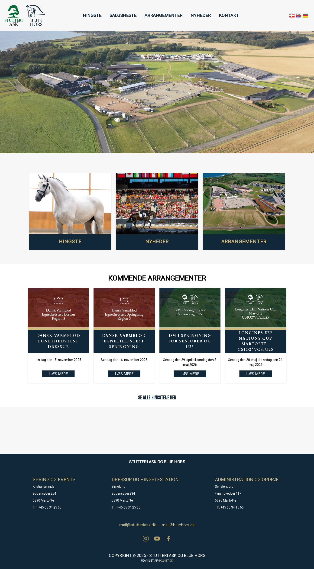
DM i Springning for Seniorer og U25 (189, 341)
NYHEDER (201, 15)
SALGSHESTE (123, 15)
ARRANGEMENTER (163, 15)
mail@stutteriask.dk (137, 524)
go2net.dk (165, 560)
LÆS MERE (124, 374)
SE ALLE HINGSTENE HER (157, 397)
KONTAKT (229, 15)
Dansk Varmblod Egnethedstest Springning (124, 341)
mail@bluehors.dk (178, 524)
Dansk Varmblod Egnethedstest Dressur (58, 341)
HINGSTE (92, 15)
